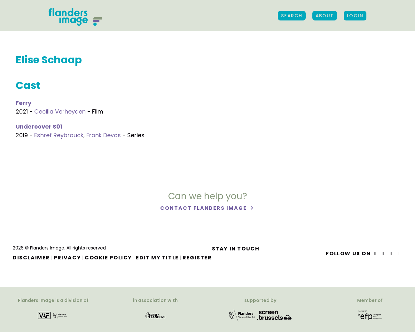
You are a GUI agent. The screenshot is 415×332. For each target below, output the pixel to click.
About (325, 15)
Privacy (67, 257)
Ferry (23, 103)
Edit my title (157, 257)
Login (355, 15)
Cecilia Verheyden (60, 111)
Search (291, 15)
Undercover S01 (39, 126)
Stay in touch (236, 248)
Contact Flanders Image (204, 208)
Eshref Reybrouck (58, 135)
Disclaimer (31, 257)
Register (197, 257)
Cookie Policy (108, 257)
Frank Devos (103, 135)
